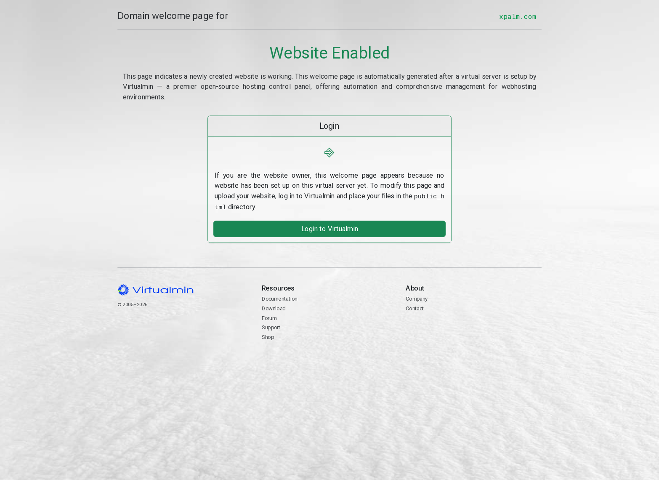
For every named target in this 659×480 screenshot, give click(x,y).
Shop (267, 336)
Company (417, 297)
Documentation (279, 297)
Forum (268, 316)
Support (270, 326)
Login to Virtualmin (329, 228)
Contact (474, 331)
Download (273, 307)
